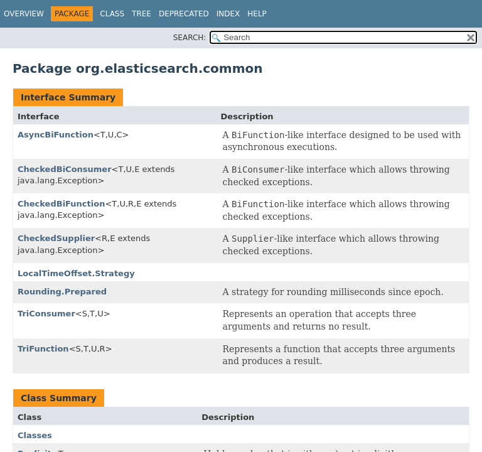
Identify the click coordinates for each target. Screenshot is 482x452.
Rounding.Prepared (62, 291)
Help (257, 13)
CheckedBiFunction (61, 203)
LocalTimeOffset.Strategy (76, 273)
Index (228, 13)
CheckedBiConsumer (65, 169)
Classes (35, 435)
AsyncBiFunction (56, 134)
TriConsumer (46, 313)
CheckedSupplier (56, 238)
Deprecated (184, 13)
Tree (141, 13)
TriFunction (43, 348)
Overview (24, 13)
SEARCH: (189, 37)
